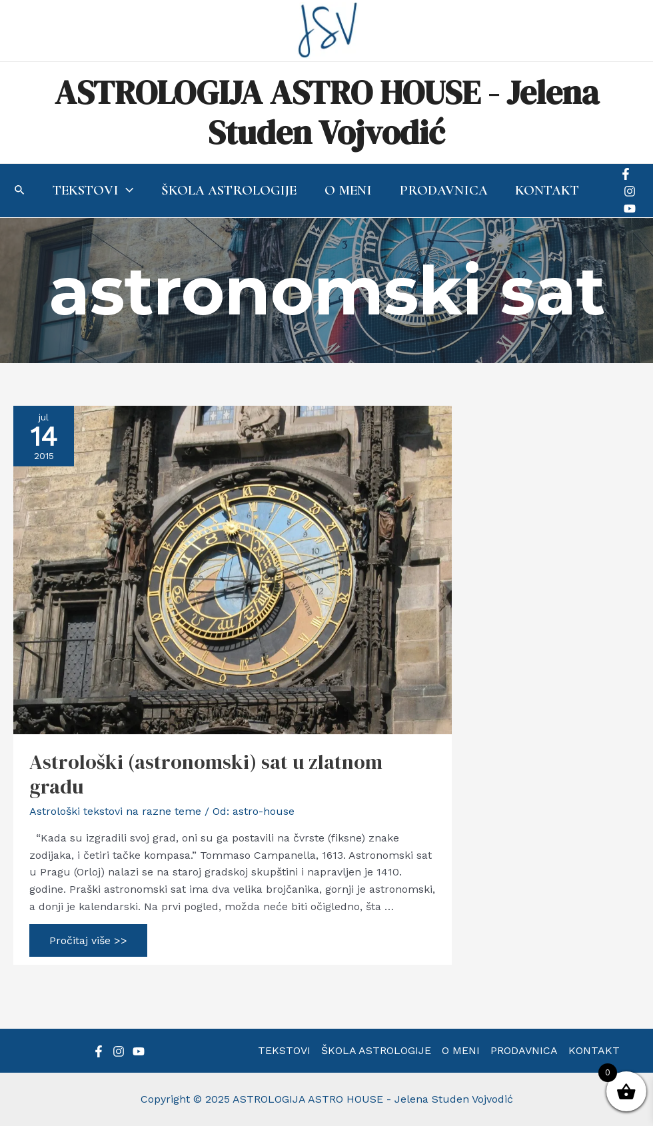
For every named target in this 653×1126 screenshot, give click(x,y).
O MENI (461, 1050)
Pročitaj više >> (88, 943)
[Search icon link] (20, 191)
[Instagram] (630, 191)
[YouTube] (630, 209)
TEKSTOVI (284, 1050)
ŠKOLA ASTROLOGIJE (376, 1050)
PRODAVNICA (524, 1050)
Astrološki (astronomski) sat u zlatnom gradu (205, 774)
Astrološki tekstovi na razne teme (115, 811)
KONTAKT (594, 1050)
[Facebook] (626, 174)
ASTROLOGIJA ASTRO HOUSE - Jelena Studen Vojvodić (327, 112)
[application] (126, 190)
